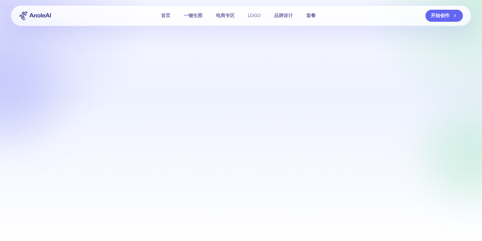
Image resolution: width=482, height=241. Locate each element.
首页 (165, 15)
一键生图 (193, 15)
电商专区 (225, 15)
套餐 (311, 15)
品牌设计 (283, 15)
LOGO (254, 15)
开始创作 (444, 15)
